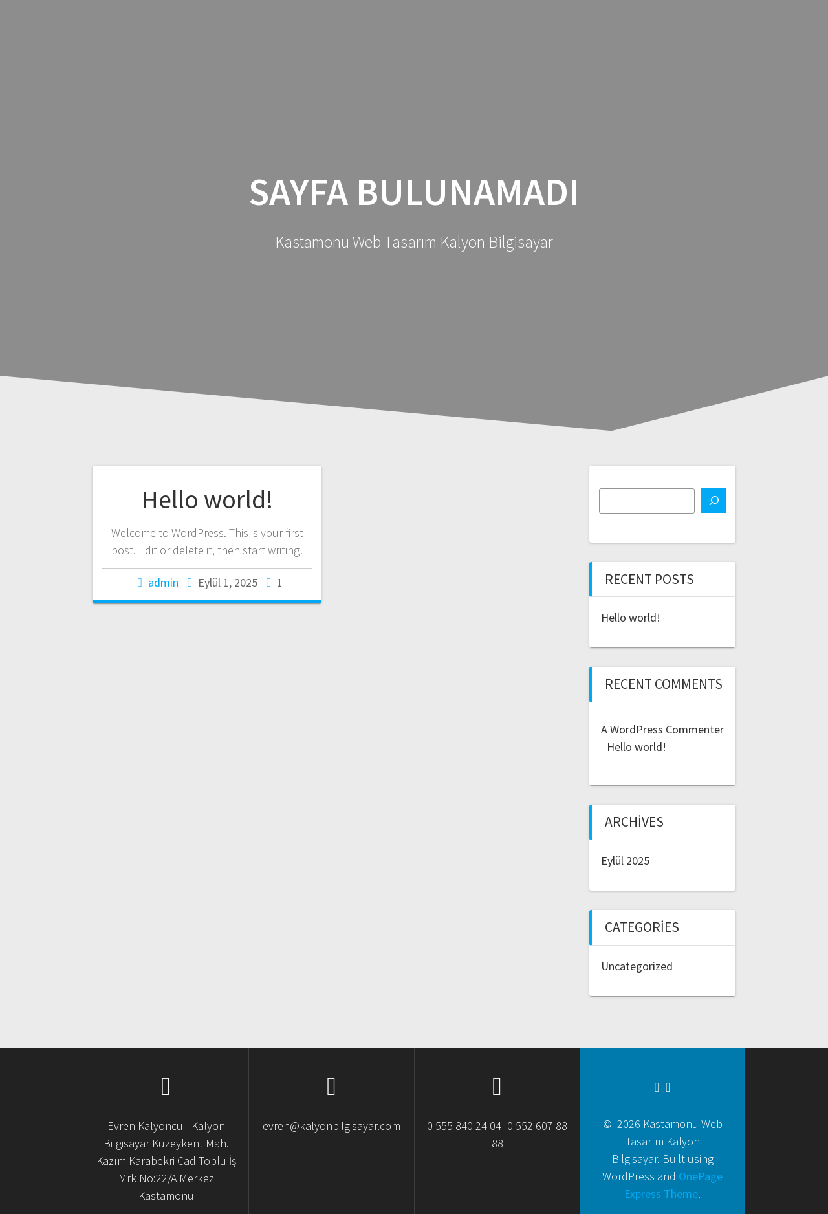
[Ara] (713, 500)
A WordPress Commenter (662, 729)
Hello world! (207, 499)
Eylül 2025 (625, 860)
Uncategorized (637, 966)
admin (163, 582)
